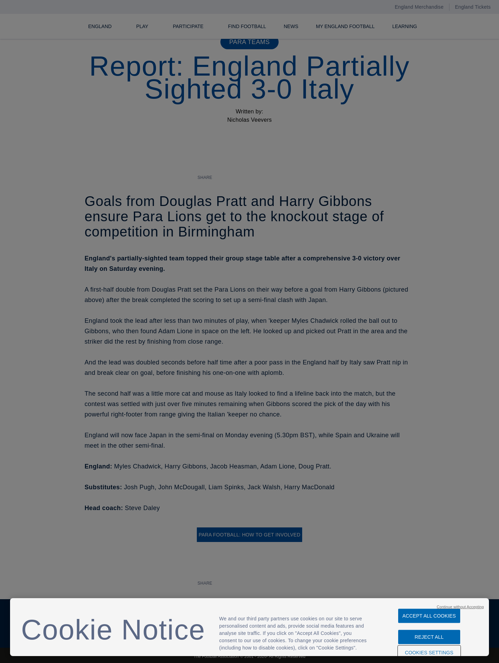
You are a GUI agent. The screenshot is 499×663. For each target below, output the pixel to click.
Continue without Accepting (460, 603)
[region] (249, 627)
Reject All (429, 633)
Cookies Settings (429, 649)
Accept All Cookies (429, 612)
